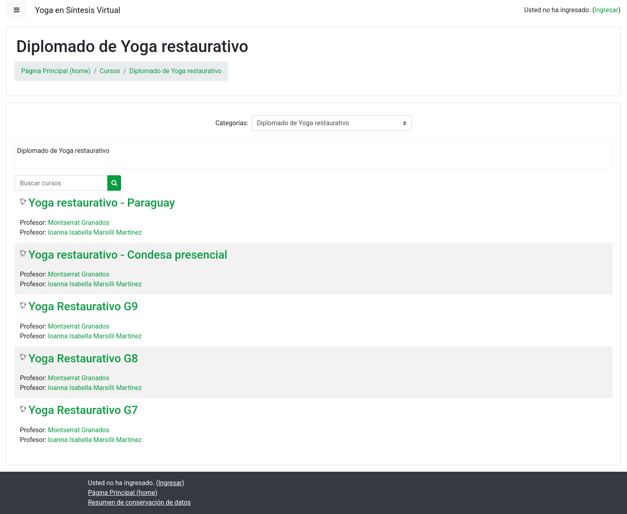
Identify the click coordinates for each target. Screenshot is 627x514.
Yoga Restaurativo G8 (83, 358)
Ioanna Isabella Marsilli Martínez (95, 232)
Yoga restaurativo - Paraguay (101, 202)
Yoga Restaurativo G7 (83, 410)
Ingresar (606, 10)
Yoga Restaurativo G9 (83, 306)
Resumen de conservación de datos (139, 502)
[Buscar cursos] (61, 183)
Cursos (110, 71)
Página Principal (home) (56, 71)
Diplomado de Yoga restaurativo (175, 71)
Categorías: (231, 123)
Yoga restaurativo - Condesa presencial (127, 254)
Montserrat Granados (78, 223)
